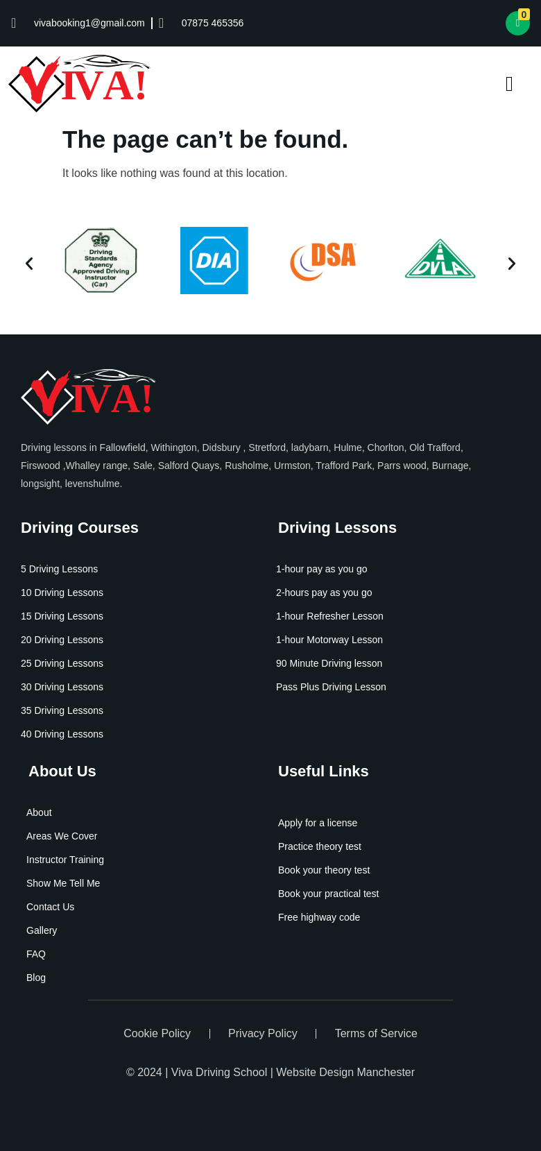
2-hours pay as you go (324, 592)
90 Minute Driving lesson (329, 663)
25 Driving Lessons (62, 663)
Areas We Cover (61, 836)
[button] (29, 263)
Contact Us (50, 906)
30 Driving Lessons (62, 686)
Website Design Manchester (345, 1072)
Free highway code (319, 917)
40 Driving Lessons (62, 734)
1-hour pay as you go (322, 568)
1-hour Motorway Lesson (329, 639)
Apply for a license (317, 822)
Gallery (41, 930)
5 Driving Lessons (59, 568)
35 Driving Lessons (62, 710)
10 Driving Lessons (62, 592)
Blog (36, 977)
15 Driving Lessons (62, 616)
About (39, 812)
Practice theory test (319, 846)
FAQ (36, 954)
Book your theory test (324, 870)
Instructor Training (65, 859)
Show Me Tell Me (63, 883)
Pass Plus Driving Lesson (331, 686)
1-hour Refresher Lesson (330, 616)
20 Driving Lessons (62, 639)
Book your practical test (328, 893)
